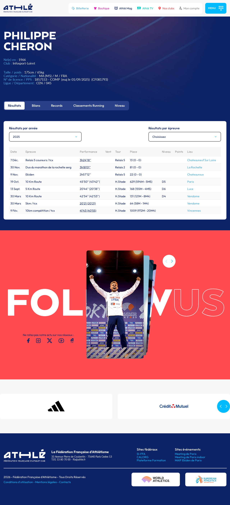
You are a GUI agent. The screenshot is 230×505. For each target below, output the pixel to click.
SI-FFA (141, 454)
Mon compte (189, 8)
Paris (190, 181)
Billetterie (80, 8)
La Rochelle (194, 167)
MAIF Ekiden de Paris (188, 460)
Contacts (65, 482)
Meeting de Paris (185, 454)
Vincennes (194, 210)
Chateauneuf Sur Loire (201, 160)
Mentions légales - (47, 482)
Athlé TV (145, 8)
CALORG (142, 457)
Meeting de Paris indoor (190, 457)
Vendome (193, 196)
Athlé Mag (123, 8)
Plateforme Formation (151, 460)
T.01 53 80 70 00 (60, 459)
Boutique (101, 8)
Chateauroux (195, 174)
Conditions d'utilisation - (19, 482)
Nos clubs (166, 8)
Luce (190, 189)
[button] (172, 261)
